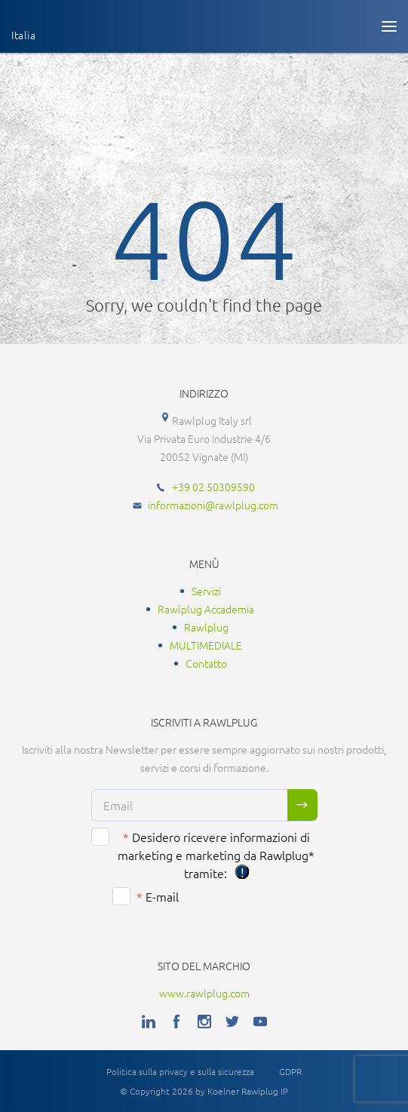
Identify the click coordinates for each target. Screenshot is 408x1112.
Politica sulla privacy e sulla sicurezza (180, 1071)
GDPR (290, 1071)
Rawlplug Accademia (206, 608)
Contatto (206, 663)
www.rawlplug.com (204, 992)
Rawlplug (206, 626)
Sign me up (302, 805)
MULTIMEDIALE (206, 645)
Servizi (206, 590)
